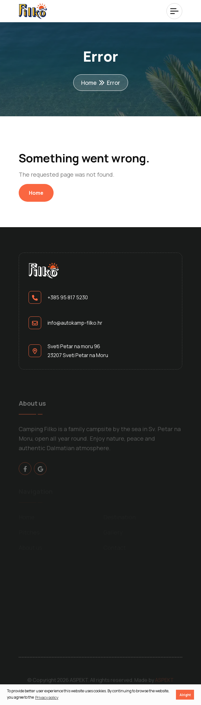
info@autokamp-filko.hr (75, 322)
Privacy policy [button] (46, 697)
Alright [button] (185, 694)
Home (89, 82)
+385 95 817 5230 (68, 297)
